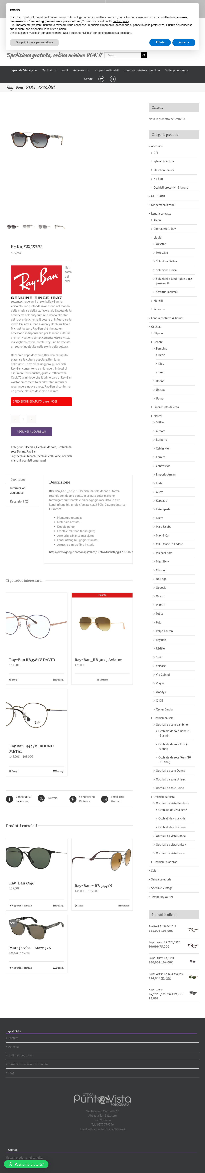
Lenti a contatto (161, 213)
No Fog (158, 179)
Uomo (160, 398)
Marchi (158, 416)
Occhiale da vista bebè (172, 810)
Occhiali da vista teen (172, 827)
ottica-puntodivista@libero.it (106, 1129)
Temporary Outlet (162, 897)
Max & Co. (162, 535)
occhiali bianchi (26, 456)
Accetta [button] (184, 42)
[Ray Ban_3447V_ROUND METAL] (36, 714)
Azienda (13, 1047)
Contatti (13, 1038)
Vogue (160, 683)
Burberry (161, 440)
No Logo (161, 579)
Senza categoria (161, 879)
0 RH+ (160, 422)
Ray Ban (31, 451)
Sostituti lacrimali (167, 292)
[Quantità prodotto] (23, 419)
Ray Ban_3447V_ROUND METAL (31, 749)
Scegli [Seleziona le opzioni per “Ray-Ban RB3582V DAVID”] (15, 679)
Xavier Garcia (164, 709)
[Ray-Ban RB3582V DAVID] (36, 623)
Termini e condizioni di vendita (28, 1064)
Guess (159, 492)
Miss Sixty (162, 561)
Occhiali (30, 447)
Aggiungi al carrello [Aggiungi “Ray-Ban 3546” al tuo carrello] (22, 905)
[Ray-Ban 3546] (36, 858)
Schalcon (159, 309)
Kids (161, 364)
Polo (158, 622)
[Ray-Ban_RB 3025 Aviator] (102, 623)
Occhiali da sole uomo (170, 788)
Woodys (161, 692)
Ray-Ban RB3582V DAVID (32, 660)
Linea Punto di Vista (166, 407)
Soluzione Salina (166, 261)
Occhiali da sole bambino (172, 724)
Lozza (159, 518)
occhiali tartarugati (34, 460)
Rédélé (160, 648)
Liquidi (158, 237)
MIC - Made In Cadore (169, 544)
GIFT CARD (158, 196)
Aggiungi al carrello (31, 431)
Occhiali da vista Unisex (171, 844)
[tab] (18, 479)
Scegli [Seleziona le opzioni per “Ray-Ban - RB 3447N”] (80, 905)
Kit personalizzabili (163, 205)
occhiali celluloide (49, 456)
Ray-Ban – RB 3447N (93, 886)
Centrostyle (163, 466)
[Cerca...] (122, 55)
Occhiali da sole (46, 447)
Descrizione (17, 479)
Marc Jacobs (163, 527)
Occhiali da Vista (164, 797)
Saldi (154, 870)
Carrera (160, 457)
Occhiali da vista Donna (171, 836)
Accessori (157, 146)
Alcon (157, 220)
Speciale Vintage (162, 888)
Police (160, 613)
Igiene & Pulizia (164, 161)
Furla (159, 483)
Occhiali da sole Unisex (171, 779)
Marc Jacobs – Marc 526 (30, 948)
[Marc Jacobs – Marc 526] (36, 928)
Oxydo (160, 596)
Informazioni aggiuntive (18, 490)
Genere (158, 342)
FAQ (11, 1073)
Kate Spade (163, 509)
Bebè (161, 355)
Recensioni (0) (19, 501)
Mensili (158, 301)
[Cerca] (144, 55)
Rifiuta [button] (160, 42)
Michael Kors (164, 553)
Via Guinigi (163, 674)
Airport (160, 431)
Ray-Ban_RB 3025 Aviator (98, 660)
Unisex (160, 390)
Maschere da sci (164, 170)
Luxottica (55, 509)
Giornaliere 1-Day (165, 229)
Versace (161, 666)
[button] (113, 78)
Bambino (161, 348)
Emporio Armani (166, 474)
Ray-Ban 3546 (21, 883)
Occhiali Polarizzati (166, 862)
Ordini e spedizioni (20, 1055)
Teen (161, 372)
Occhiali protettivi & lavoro (171, 187)
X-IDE (159, 700)
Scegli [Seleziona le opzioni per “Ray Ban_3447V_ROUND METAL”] (15, 771)
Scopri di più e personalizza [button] (34, 42)
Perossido (162, 253)
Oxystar (161, 244)
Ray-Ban (54, 491)
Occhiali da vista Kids (171, 818)
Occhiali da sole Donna (170, 770)
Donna (160, 381)
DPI (156, 153)
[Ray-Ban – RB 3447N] (102, 859)
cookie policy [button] (121, 21)
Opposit (161, 587)
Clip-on (158, 333)
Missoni (161, 570)
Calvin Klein (163, 448)
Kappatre (161, 501)
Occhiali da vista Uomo (170, 853)
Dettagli (60, 679)
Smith (159, 657)
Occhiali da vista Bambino (172, 803)
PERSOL (161, 605)
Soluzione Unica (166, 270)
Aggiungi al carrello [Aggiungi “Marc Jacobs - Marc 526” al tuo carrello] (22, 967)
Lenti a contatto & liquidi (167, 318)
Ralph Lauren (164, 631)
